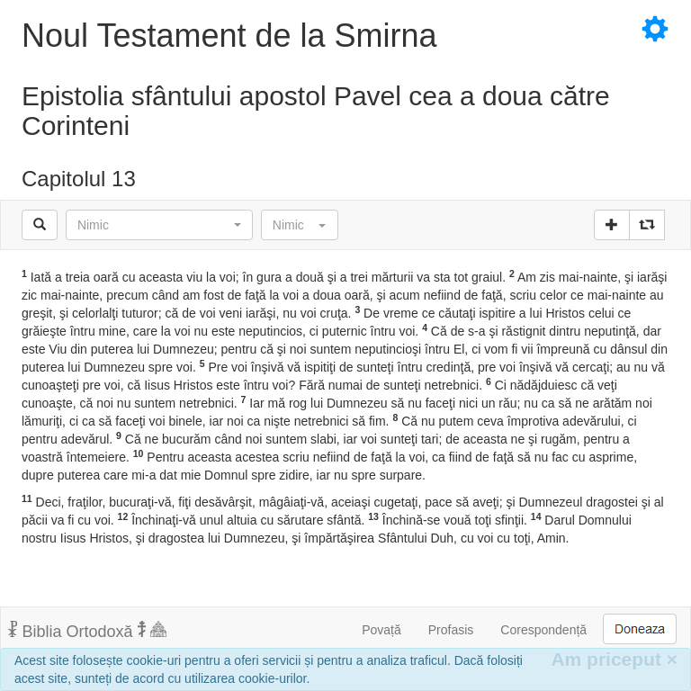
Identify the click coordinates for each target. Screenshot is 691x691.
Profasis (451, 630)
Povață (381, 630)
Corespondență (543, 630)
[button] (159, 225)
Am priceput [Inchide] (614, 659)
